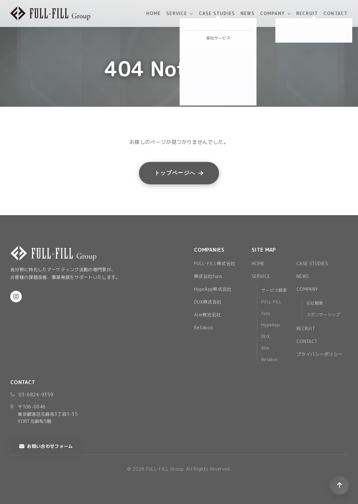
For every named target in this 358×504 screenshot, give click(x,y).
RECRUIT (307, 13)
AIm (265, 348)
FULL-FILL (271, 302)
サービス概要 (274, 290)
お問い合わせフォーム (46, 446)
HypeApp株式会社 (213, 289)
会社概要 (314, 303)
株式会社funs (208, 276)
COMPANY (275, 13)
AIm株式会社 (207, 315)
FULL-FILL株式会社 (214, 263)
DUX (265, 336)
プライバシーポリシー (319, 354)
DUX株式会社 (207, 302)
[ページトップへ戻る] (339, 485)
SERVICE (179, 13)
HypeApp (270, 325)
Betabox (203, 327)
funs (265, 313)
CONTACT (335, 13)
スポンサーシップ (323, 314)
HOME (153, 13)
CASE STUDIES (217, 13)
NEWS (247, 13)
